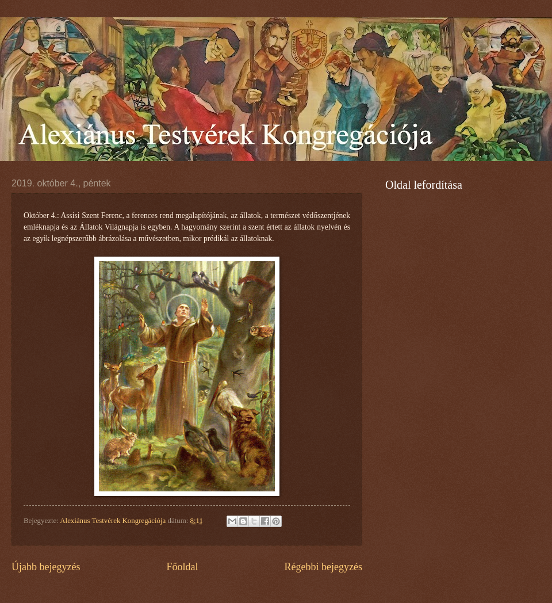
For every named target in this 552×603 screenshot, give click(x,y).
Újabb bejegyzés (46, 567)
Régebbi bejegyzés (323, 567)
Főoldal (182, 567)
